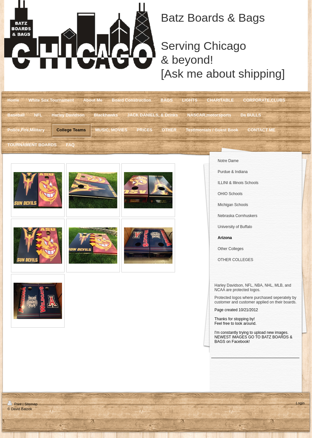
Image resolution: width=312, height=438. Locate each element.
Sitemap (31, 404)
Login (300, 403)
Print (15, 404)
